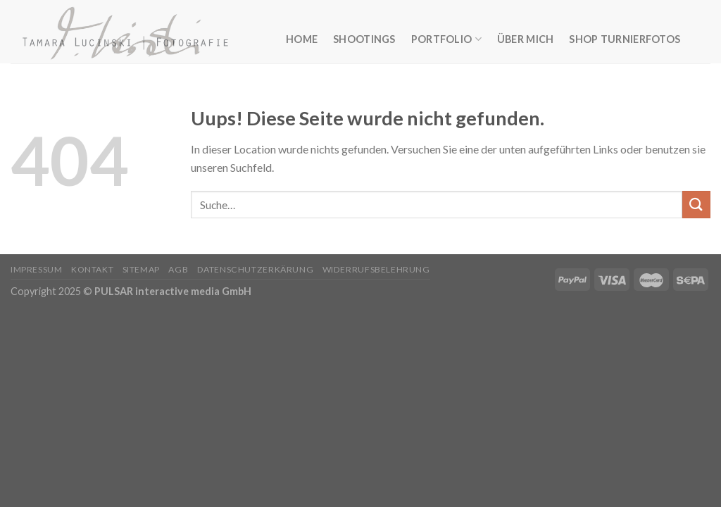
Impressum (37, 269)
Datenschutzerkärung (255, 269)
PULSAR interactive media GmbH (172, 291)
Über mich (525, 39)
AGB (178, 269)
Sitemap (141, 269)
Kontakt (92, 269)
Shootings (364, 39)
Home (302, 39)
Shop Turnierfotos (624, 39)
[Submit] (696, 204)
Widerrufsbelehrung (376, 269)
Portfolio (446, 39)
